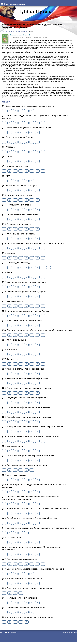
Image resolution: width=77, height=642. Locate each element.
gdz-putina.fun (5, 632)
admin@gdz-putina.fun (70, 632)
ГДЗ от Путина (36, 11)
